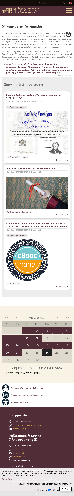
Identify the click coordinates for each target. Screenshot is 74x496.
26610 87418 (18, 425)
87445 (40, 425)
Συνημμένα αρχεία (18, 107)
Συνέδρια (25, 157)
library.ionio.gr (19, 456)
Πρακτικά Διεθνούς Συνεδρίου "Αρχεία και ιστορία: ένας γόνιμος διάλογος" (33, 96)
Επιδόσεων (54, 490)
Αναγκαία (43, 490)
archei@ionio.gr (19, 428)
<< (7, 317)
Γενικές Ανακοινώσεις (13, 157)
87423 (33, 425)
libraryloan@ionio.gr (21, 453)
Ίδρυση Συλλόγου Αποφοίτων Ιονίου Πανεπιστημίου (31, 168)
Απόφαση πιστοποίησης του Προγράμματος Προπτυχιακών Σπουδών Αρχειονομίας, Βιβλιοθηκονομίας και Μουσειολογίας (36, 224)
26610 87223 (18, 449)
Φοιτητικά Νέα (26, 212)
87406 (27, 425)
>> (67, 317)
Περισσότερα (62, 160)
